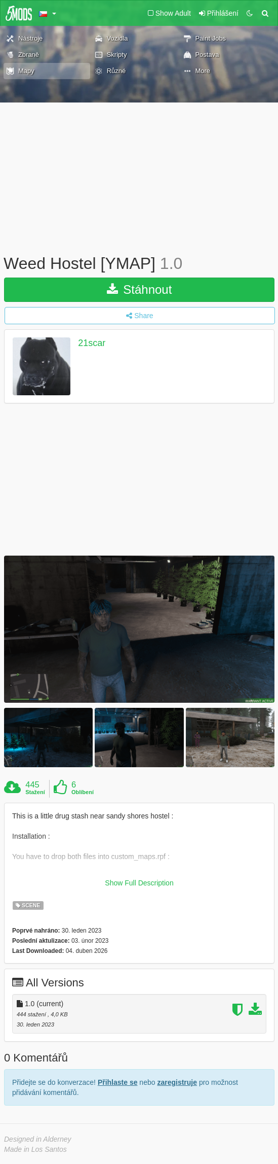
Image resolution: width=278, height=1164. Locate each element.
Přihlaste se (118, 1082)
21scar (91, 343)
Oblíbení (82, 792)
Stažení (35, 792)
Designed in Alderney (37, 1139)
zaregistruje (177, 1082)
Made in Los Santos (35, 1149)
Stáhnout (139, 289)
